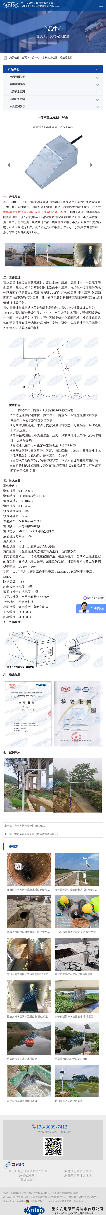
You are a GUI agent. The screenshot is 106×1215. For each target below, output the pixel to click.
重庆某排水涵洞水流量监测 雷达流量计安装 (29, 1016)
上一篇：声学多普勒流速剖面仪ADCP (25, 825)
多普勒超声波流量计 (78, 1171)
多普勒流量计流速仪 (78, 1175)
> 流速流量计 (65, 57)
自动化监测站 (17, 99)
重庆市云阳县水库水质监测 (22, 1058)
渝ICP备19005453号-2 (14, 1201)
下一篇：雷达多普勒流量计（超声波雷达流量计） (32, 834)
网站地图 (73, 1197)
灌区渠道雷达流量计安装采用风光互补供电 (77, 889)
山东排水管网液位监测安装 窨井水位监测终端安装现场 (77, 932)
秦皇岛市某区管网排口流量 (22, 1101)
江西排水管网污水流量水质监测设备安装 (29, 889)
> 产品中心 (33, 57)
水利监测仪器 (17, 77)
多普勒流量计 (28, 1175)
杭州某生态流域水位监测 (69, 1101)
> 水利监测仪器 (49, 57)
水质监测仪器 (17, 106)
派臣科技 (78, 1201)
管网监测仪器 (17, 84)
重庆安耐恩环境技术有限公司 (28, 1171)
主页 (24, 57)
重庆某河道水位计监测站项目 (71, 1058)
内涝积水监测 (17, 91)
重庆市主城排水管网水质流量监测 (74, 974)
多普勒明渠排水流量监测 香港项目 (74, 1016)
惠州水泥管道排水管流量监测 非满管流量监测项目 (29, 974)
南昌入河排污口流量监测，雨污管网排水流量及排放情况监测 (29, 932)
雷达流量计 (28, 1179)
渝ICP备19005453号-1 (90, 1197)
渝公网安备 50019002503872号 (43, 1201)
